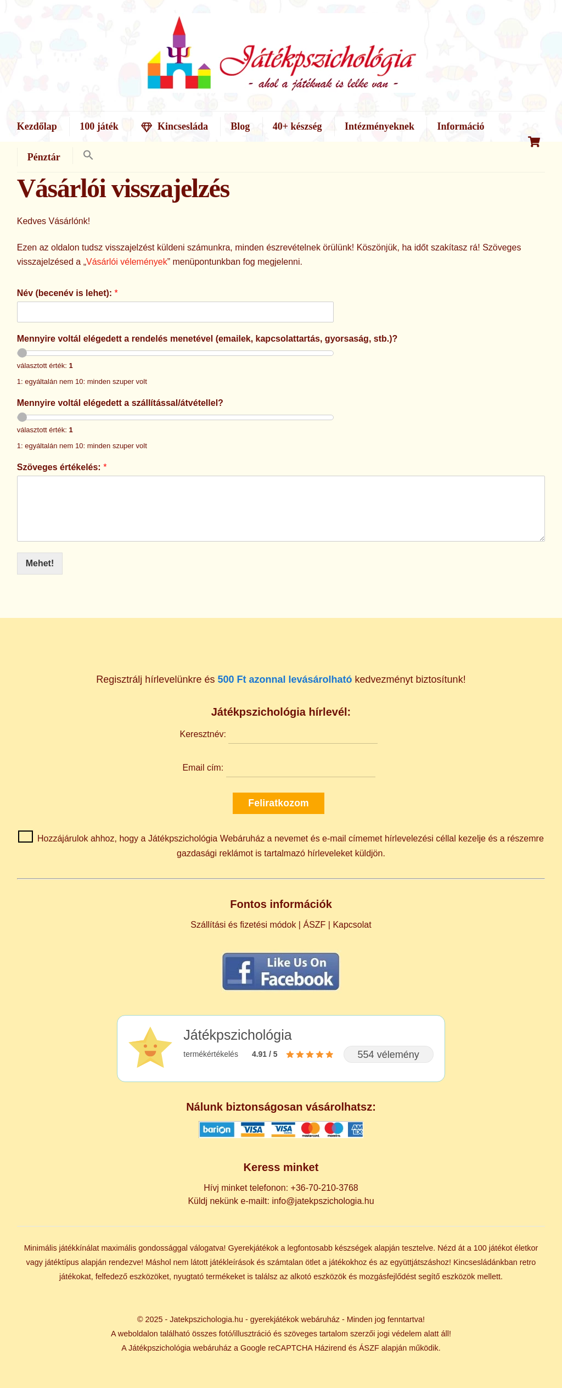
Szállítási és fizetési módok (243, 924)
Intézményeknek (379, 126)
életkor (526, 1248)
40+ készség (297, 126)
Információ (460, 126)
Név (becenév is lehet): (67, 293)
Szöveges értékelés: (62, 467)
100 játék (99, 126)
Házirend (330, 1348)
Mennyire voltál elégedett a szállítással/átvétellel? (120, 403)
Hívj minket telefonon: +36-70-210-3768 (281, 1187)
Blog (240, 126)
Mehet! (40, 563)
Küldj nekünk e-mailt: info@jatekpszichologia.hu (281, 1201)
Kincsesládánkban (485, 1262)
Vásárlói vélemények (126, 261)
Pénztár (43, 157)
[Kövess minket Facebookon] (281, 990)
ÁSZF (314, 924)
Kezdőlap (37, 126)
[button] (88, 155)
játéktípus (62, 1262)
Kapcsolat (352, 924)
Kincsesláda (174, 126)
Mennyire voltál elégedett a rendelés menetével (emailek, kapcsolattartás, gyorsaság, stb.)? (207, 338)
